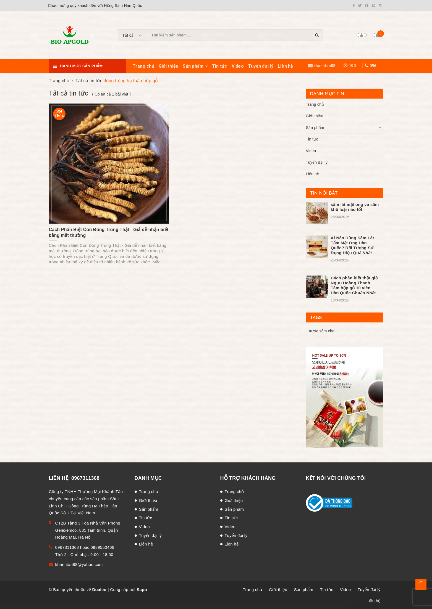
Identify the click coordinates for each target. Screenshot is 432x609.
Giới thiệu (169, 66)
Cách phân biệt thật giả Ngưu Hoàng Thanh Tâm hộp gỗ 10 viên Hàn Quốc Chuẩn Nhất (354, 285)
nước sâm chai (322, 331)
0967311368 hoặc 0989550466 (84, 547)
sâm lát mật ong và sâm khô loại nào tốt (355, 207)
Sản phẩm (195, 66)
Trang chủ (143, 66)
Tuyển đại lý (260, 66)
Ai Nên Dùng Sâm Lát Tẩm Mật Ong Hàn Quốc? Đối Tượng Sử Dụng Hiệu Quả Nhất (352, 245)
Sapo (142, 589)
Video (238, 66)
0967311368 (381, 65)
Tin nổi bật (324, 193)
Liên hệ (285, 66)
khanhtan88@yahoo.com (336, 65)
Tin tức (219, 66)
